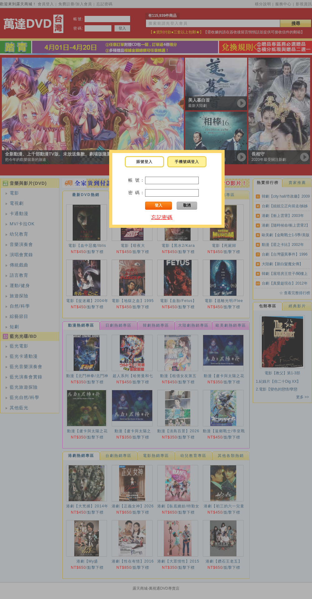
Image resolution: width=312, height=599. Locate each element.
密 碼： (136, 192)
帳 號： (136, 180)
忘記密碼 (162, 217)
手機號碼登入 (187, 162)
